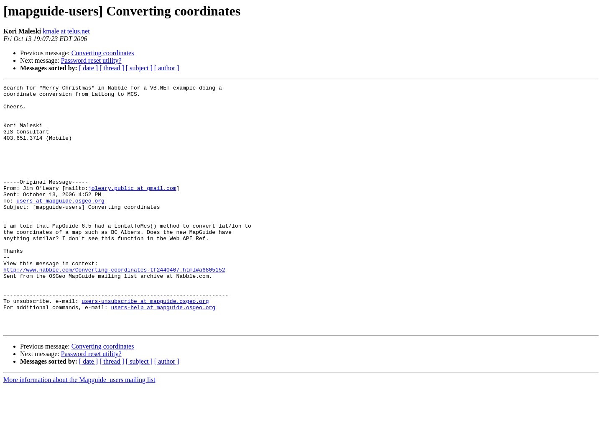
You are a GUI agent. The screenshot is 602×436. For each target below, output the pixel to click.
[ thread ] (111, 68)
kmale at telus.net (66, 31)
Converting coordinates (102, 52)
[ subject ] (139, 68)
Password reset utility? (91, 60)
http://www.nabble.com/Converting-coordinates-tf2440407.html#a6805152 (114, 307)
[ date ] (88, 68)
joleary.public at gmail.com (132, 209)
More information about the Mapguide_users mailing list (79, 428)
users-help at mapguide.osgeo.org (163, 352)
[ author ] (166, 68)
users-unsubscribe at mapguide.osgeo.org (145, 345)
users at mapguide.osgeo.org (60, 224)
